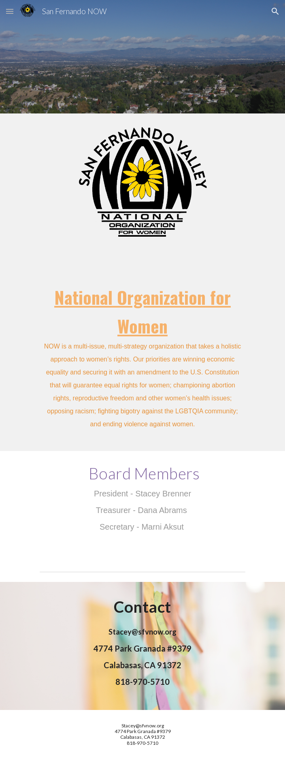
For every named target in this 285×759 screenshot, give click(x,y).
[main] (142, 360)
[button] (9, 11)
